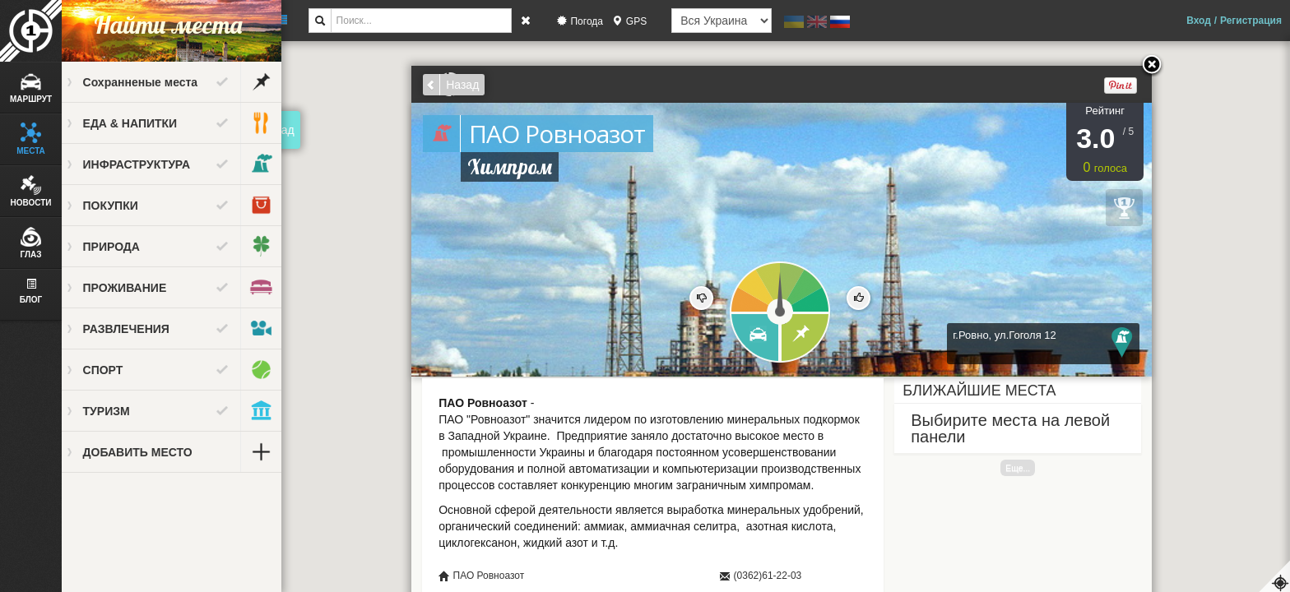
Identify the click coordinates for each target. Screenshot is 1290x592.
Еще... (1025, 468)
